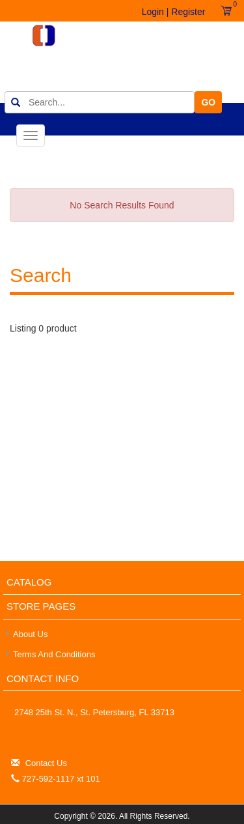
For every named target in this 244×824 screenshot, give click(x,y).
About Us (30, 634)
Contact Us (46, 763)
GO (208, 102)
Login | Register (174, 12)
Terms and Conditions (54, 654)
